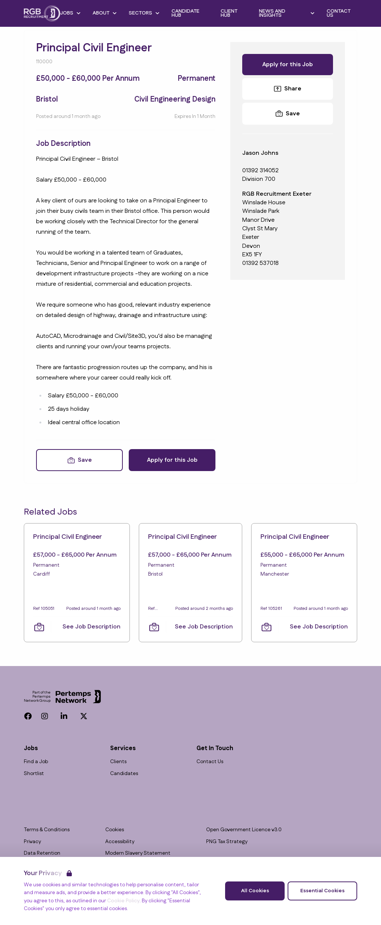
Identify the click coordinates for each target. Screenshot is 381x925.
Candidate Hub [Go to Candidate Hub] (185, 13)
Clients (118, 761)
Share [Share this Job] (287, 88)
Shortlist (34, 773)
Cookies (114, 829)
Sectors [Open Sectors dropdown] (144, 13)
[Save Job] (79, 460)
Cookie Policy (123, 901)
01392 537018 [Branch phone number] (260, 263)
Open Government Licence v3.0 (244, 829)
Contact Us (209, 761)
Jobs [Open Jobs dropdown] (70, 13)
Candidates (124, 773)
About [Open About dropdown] (105, 13)
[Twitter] (84, 716)
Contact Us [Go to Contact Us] (338, 13)
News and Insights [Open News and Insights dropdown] (287, 13)
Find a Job (36, 761)
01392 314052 (260, 170)
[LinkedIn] (64, 716)
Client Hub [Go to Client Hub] (229, 13)
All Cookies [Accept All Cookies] (255, 890)
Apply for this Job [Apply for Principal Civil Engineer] (172, 460)
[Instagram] (44, 716)
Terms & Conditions (47, 829)
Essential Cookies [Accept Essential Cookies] (322, 890)
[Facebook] (28, 716)
